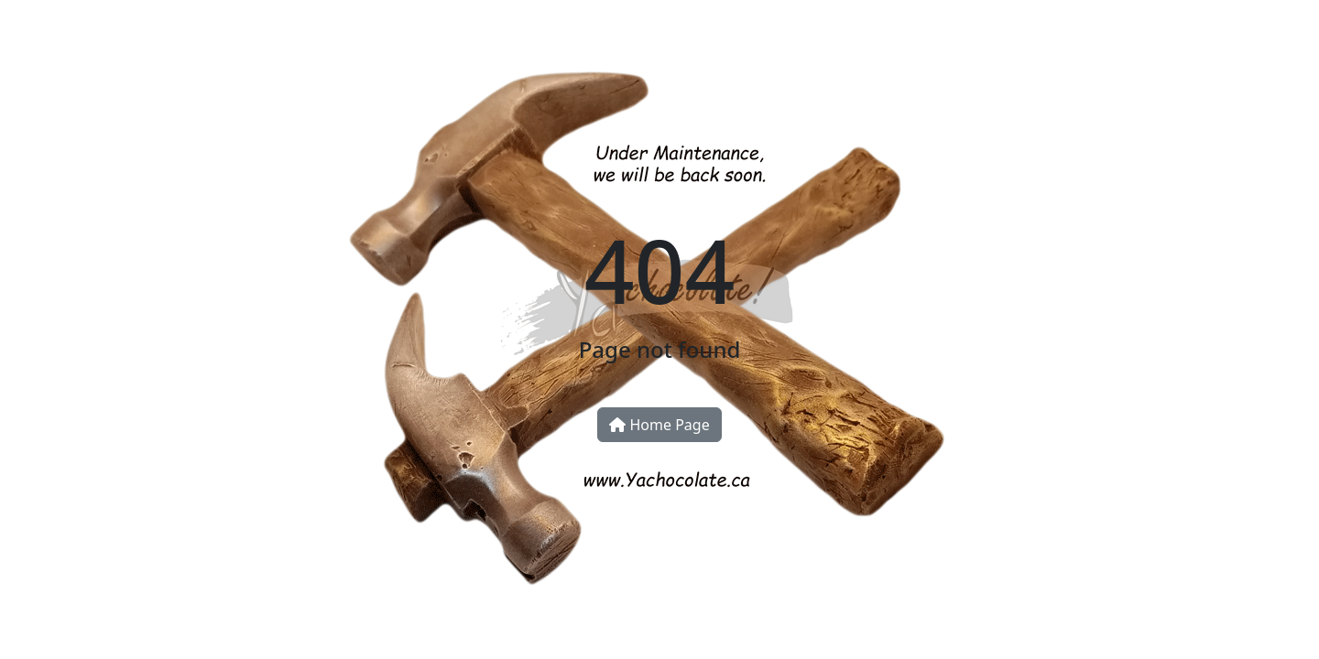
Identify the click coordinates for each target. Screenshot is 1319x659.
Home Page (659, 425)
